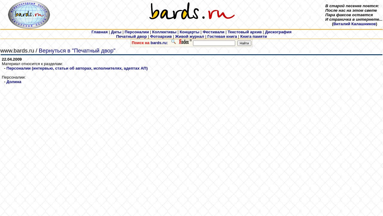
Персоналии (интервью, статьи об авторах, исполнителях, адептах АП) (77, 68)
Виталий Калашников (354, 24)
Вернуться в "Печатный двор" (77, 50)
